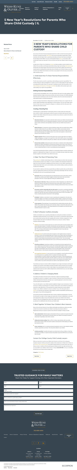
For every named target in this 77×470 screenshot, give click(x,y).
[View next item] (11, 74)
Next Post (69, 356)
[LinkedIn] (43, 443)
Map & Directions (29, 457)
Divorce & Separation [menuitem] (27, 8)
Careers (60, 1)
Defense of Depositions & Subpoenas (36, 434)
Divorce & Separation (14, 434)
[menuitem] (5, 467)
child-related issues (69, 65)
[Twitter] (33, 443)
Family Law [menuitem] (59, 8)
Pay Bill (55, 1)
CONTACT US (69, 436)
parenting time (38, 160)
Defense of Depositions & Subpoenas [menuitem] (48, 8)
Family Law (48, 434)
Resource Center (48, 1)
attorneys (52, 64)
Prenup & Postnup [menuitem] (37, 8)
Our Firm (34, 1)
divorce (60, 58)
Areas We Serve (40, 1)
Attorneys (6, 434)
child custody (48, 55)
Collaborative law (38, 233)
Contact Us (67, 8)
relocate (35, 290)
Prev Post (37, 356)
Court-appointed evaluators (40, 253)
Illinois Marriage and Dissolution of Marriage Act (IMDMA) (44, 85)
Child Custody (41, 352)
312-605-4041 (68, 1)
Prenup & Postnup (23, 434)
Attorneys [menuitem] (21, 8)
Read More (6, 70)
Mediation (37, 224)
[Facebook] (38, 443)
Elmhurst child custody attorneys (41, 344)
